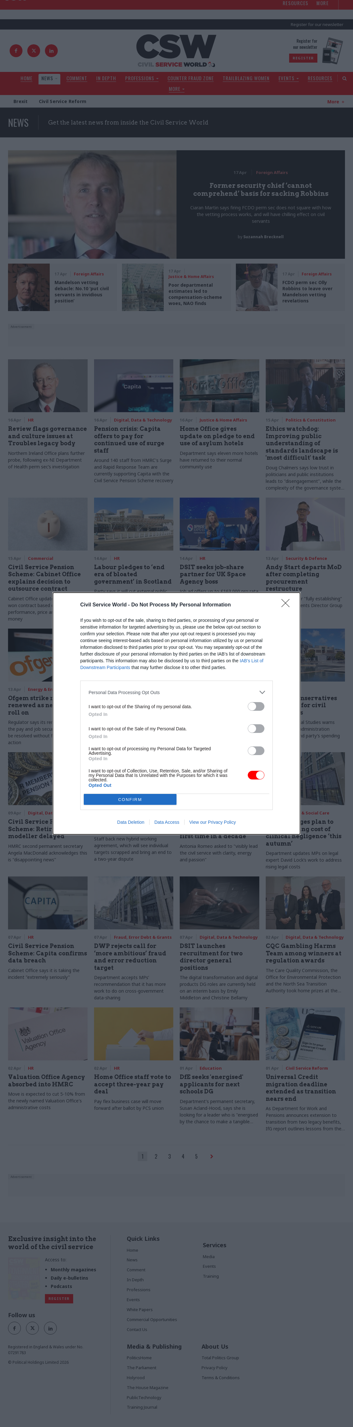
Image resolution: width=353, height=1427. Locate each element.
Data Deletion (130, 822)
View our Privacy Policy (212, 822)
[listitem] (176, 692)
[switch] (256, 706)
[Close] (287, 605)
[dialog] (176, 713)
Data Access (166, 822)
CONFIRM (130, 799)
